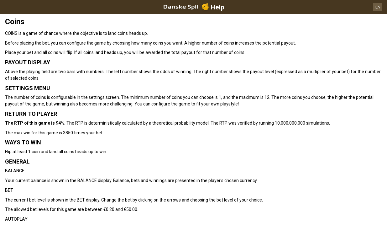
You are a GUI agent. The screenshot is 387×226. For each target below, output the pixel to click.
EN (377, 7)
